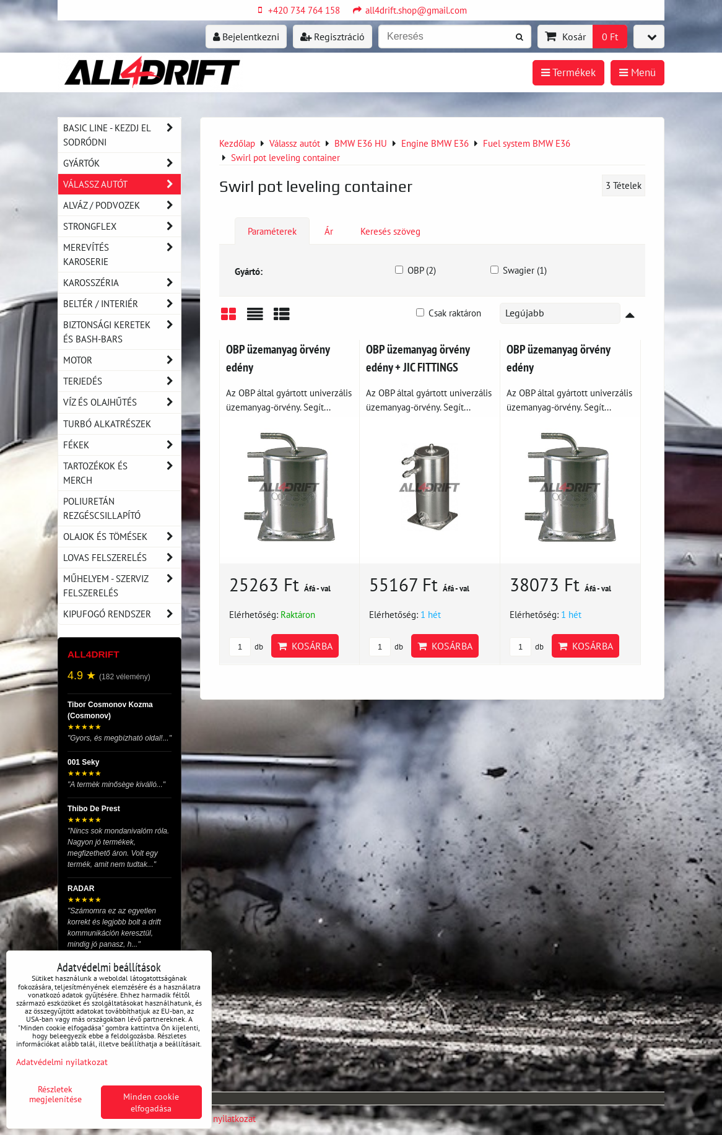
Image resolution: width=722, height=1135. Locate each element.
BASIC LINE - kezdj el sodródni (122, 135)
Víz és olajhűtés (122, 402)
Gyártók (122, 163)
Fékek (122, 445)
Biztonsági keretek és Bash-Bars (122, 332)
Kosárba (305, 646)
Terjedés (122, 381)
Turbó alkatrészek (107, 423)
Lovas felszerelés (122, 557)
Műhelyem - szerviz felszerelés (122, 585)
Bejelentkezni (246, 36)
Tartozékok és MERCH (122, 473)
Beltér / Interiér (122, 304)
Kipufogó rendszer (122, 614)
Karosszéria (122, 282)
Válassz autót (122, 184)
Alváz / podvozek (122, 205)
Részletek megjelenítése (55, 1094)
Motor (122, 360)
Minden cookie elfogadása (151, 1102)
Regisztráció (332, 36)
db (246, 646)
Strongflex (122, 226)
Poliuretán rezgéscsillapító (102, 508)
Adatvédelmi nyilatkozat (62, 1062)
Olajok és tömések (122, 536)
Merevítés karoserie (122, 254)
